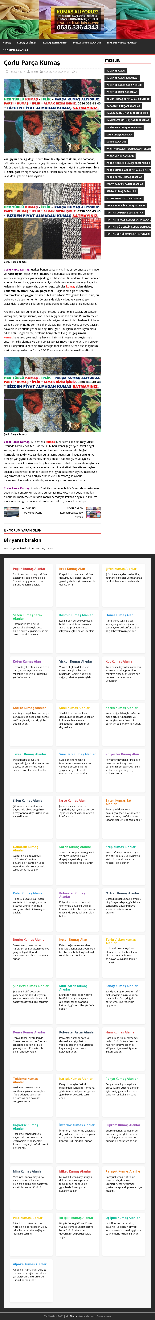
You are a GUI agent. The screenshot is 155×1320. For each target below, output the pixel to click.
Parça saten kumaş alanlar (124, 177)
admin (34, 71)
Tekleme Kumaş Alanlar (122, 42)
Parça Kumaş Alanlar (87, 42)
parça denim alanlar (120, 155)
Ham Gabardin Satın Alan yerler (127, 113)
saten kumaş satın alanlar (124, 198)
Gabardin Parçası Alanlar (123, 106)
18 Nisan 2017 (17, 71)
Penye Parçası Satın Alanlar (124, 184)
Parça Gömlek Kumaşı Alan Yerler (128, 163)
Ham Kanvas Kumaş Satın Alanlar (127, 120)
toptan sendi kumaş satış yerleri (128, 233)
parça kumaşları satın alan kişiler (129, 170)
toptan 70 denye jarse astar (124, 212)
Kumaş (7, 42)
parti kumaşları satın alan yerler (128, 148)
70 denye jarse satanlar (121, 92)
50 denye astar (115, 70)
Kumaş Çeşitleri (27, 42)
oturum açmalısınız (43, 548)
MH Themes (72, 1316)
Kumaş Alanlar (61, 71)
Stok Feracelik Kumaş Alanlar (125, 205)
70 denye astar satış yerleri (124, 85)
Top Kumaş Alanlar (15, 50)
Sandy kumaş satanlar (121, 191)
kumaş (8, 337)
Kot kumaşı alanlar (119, 134)
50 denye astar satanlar (122, 77)
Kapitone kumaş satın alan (124, 127)
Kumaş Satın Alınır (55, 42)
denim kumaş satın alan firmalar (128, 99)
